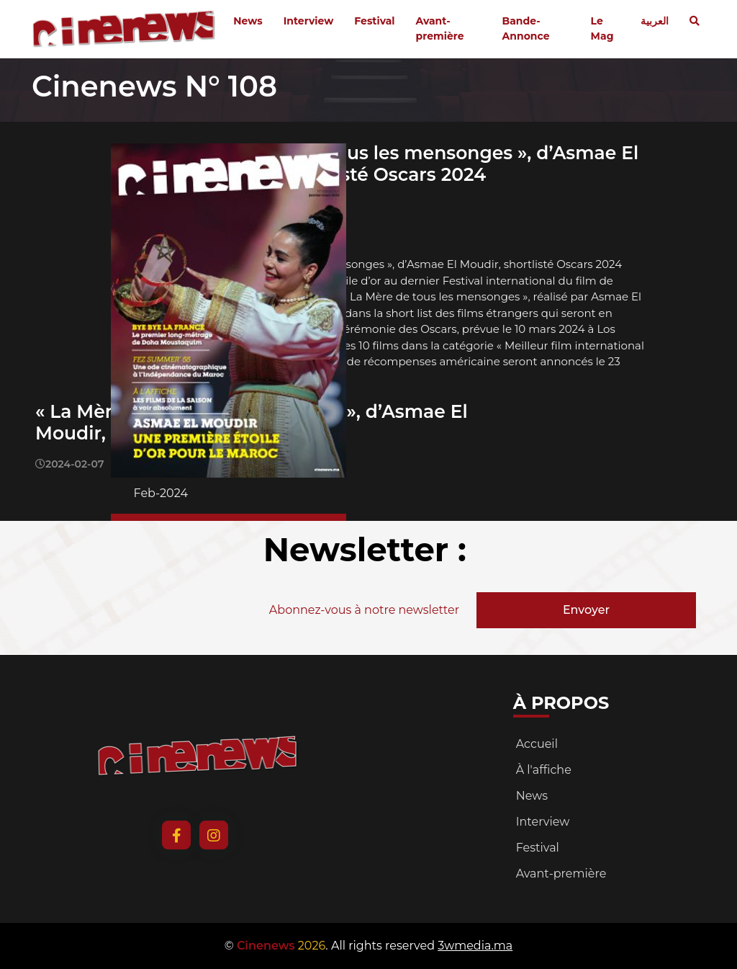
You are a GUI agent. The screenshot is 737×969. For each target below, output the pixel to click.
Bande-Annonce (526, 28)
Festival (374, 20)
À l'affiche (543, 770)
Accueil (537, 744)
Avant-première (440, 28)
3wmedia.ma (475, 945)
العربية (655, 20)
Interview (309, 20)
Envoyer (586, 610)
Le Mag (602, 28)
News (247, 20)
